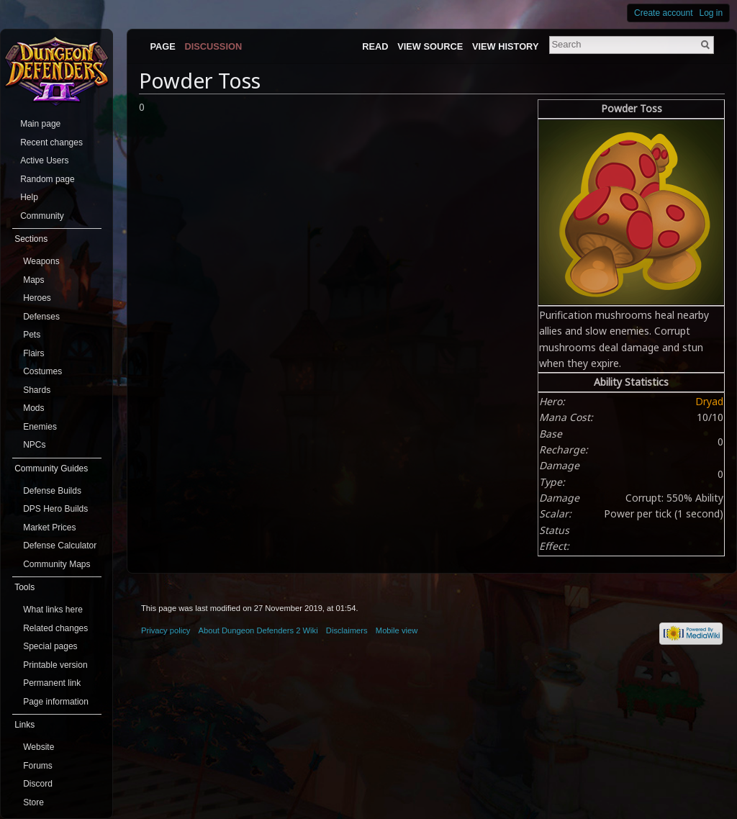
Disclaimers (347, 630)
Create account (663, 13)
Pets (31, 335)
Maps (33, 280)
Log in (711, 13)
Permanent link (52, 683)
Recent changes (51, 142)
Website (38, 747)
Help (29, 197)
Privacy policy (165, 630)
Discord (38, 784)
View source (430, 46)
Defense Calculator (59, 545)
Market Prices (49, 527)
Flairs (33, 353)
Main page (40, 124)
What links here (53, 610)
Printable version (55, 665)
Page (162, 46)
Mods (33, 408)
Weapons (41, 261)
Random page (47, 179)
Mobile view (396, 630)
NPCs (34, 445)
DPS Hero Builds (55, 509)
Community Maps (56, 564)
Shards (36, 390)
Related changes (55, 628)
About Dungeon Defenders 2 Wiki (258, 630)
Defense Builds (52, 491)
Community (42, 216)
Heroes (37, 298)
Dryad (709, 401)
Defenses (41, 317)
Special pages (50, 646)
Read (375, 46)
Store (33, 802)
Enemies (40, 427)
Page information (56, 702)
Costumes (42, 371)
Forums (38, 766)
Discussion (214, 46)
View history (505, 46)
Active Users (44, 160)
